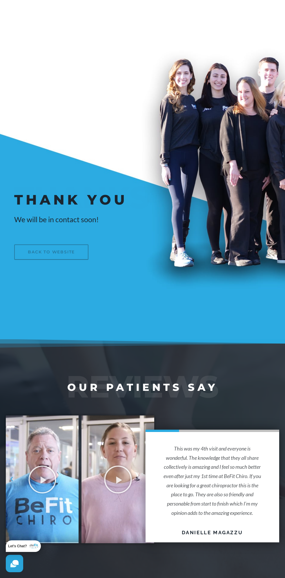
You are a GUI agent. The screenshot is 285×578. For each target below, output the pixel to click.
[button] (11, 479)
